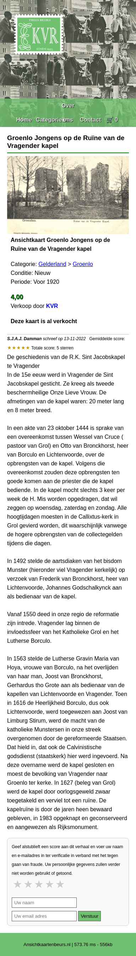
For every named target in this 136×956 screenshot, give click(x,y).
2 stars (28, 884)
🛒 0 (112, 120)
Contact (90, 120)
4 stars (50, 884)
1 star (18, 884)
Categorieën (52, 120)
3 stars (39, 884)
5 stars (60, 884)
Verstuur (89, 916)
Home (24, 120)
